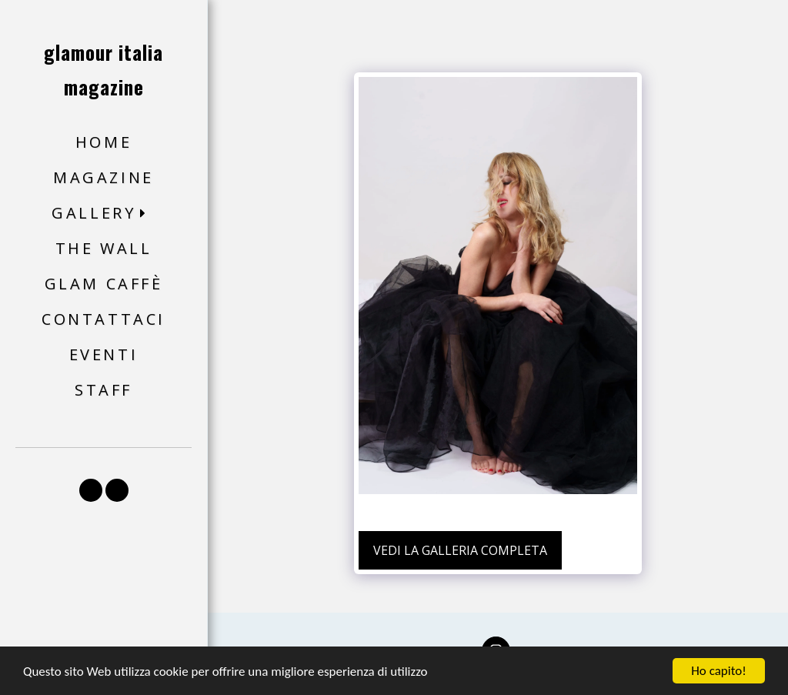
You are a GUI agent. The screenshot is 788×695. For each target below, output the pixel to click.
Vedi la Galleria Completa (460, 550)
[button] (103, 213)
